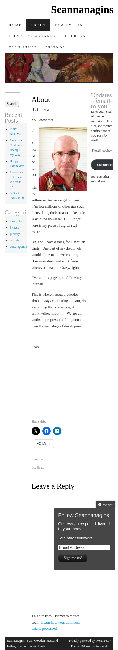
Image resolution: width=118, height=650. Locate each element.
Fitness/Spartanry (33, 36)
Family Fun (69, 25)
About (38, 25)
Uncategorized (19, 247)
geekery (15, 234)
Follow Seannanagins (83, 515)
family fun (16, 221)
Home (15, 25)
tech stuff (16, 240)
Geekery (76, 36)
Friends (55, 47)
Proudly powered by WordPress (89, 641)
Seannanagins (82, 9)
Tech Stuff (23, 47)
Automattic (103, 646)
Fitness (14, 227)
